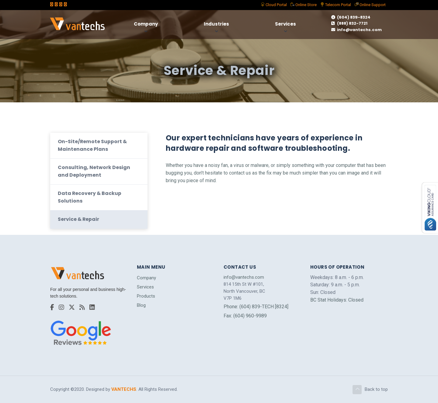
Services (285, 24)
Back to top (370, 389)
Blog (141, 305)
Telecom (335, 4)
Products (146, 296)
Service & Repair (78, 218)
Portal (274, 4)
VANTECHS (123, 389)
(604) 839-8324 (350, 17)
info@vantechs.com (356, 30)
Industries (216, 24)
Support (370, 4)
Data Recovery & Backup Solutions (90, 196)
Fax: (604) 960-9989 (245, 315)
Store (303, 4)
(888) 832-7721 (349, 23)
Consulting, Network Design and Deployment (94, 170)
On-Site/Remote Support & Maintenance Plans (92, 144)
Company (146, 24)
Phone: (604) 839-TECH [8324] (256, 306)
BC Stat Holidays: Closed (336, 299)
